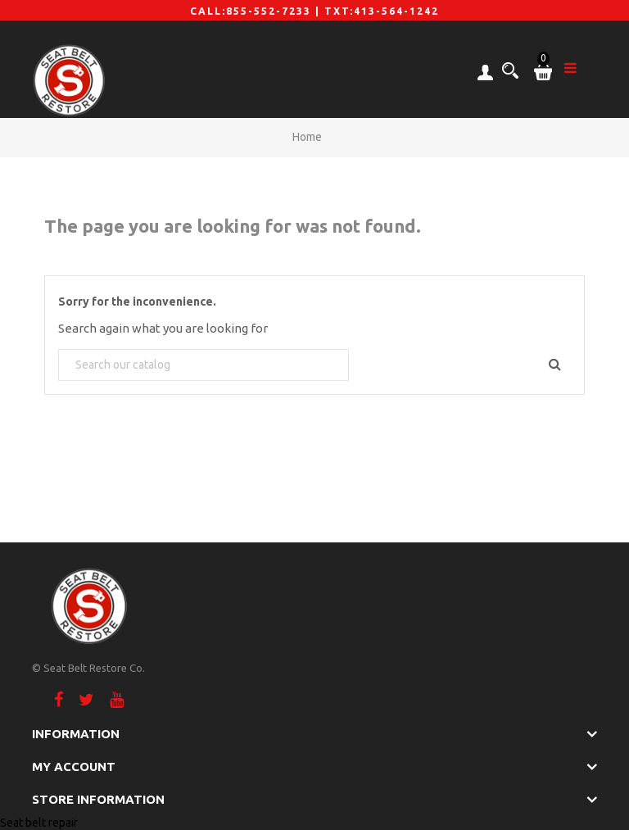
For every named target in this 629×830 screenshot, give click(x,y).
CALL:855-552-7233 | (257, 11)
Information (76, 734)
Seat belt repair (39, 822)
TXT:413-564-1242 (381, 11)
